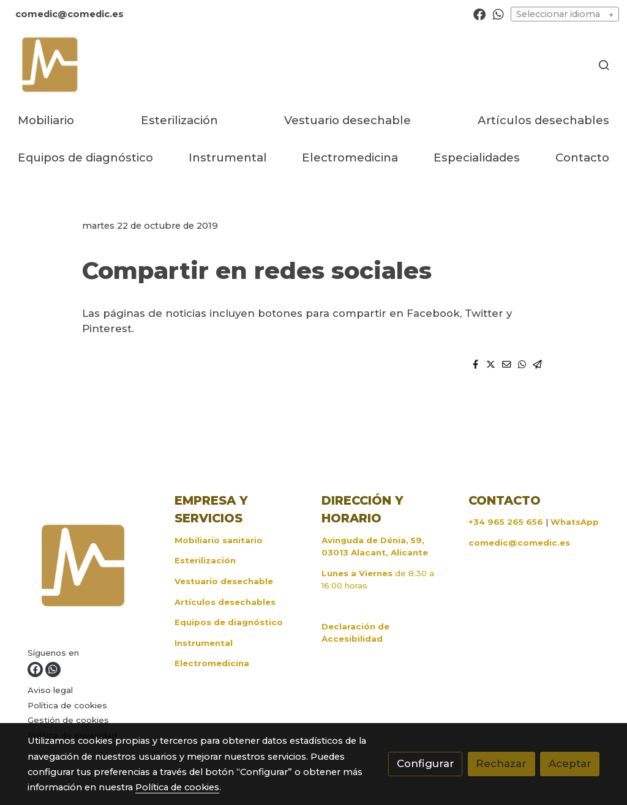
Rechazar (501, 763)
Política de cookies (67, 705)
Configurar (425, 763)
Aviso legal (50, 690)
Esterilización (205, 560)
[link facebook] (479, 13)
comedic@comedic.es (519, 542)
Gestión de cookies (68, 720)
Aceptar (570, 763)
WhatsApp (574, 522)
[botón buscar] (604, 65)
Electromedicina (212, 663)
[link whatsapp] (498, 13)
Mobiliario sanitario (219, 540)
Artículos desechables (225, 602)
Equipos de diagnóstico (229, 622)
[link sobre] (93, 569)
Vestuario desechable (224, 581)
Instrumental (204, 643)
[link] (49, 65)
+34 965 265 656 (505, 522)
